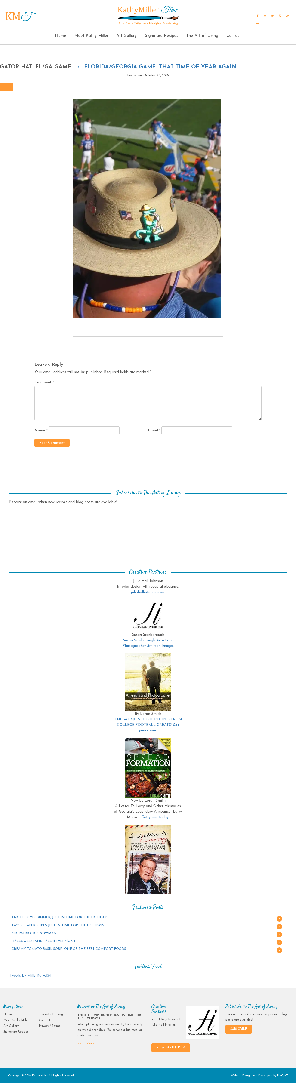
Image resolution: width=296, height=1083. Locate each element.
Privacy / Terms (49, 1025)
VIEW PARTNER (170, 1047)
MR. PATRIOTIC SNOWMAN (34, 933)
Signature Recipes (161, 36)
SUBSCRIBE (238, 1029)
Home (60, 36)
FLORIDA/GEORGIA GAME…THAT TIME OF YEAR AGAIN (156, 67)
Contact (233, 36)
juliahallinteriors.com (148, 592)
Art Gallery (126, 36)
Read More (85, 1043)
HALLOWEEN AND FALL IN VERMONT (44, 941)
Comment (44, 382)
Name (41, 430)
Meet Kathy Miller (91, 36)
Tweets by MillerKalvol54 (30, 976)
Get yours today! (155, 817)
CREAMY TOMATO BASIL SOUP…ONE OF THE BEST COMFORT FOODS (69, 949)
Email (154, 430)
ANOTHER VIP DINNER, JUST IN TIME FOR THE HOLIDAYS (60, 917)
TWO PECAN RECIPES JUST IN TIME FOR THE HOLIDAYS (58, 925)
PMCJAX (282, 1075)
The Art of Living (202, 36)
